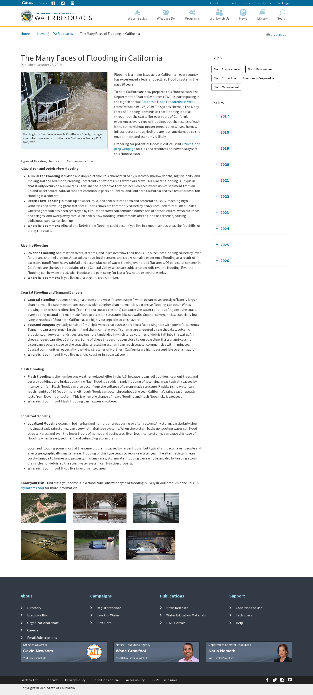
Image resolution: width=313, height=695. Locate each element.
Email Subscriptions (42, 637)
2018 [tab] (224, 132)
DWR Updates (63, 33)
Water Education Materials (186, 615)
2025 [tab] (224, 244)
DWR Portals (175, 622)
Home (25, 33)
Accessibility (135, 680)
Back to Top (29, 680)
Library (262, 14)
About (214, 3)
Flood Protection (225, 78)
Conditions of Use (249, 608)
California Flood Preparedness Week (168, 101)
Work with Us (219, 14)
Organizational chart (43, 622)
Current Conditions (257, 3)
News (243, 14)
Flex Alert (104, 622)
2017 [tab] (224, 116)
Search (283, 14)
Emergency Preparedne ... (260, 78)
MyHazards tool (32, 488)
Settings (283, 3)
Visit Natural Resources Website (132, 658)
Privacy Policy (75, 680)
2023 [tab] (224, 212)
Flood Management (260, 69)
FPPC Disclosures (164, 680)
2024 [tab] (224, 228)
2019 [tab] (224, 148)
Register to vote (109, 608)
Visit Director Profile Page (221, 658)
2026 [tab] (224, 260)
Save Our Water (108, 615)
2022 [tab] (224, 196)
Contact (231, 3)
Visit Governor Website (34, 658)
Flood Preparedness (227, 69)
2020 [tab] (224, 164)
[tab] (250, 116)
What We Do (166, 14)
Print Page (276, 35)
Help (239, 622)
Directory (34, 608)
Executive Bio (37, 615)
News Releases (177, 608)
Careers (32, 630)
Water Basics (137, 14)
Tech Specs (244, 615)
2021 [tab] (224, 180)
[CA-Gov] (27, 3)
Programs (192, 14)
